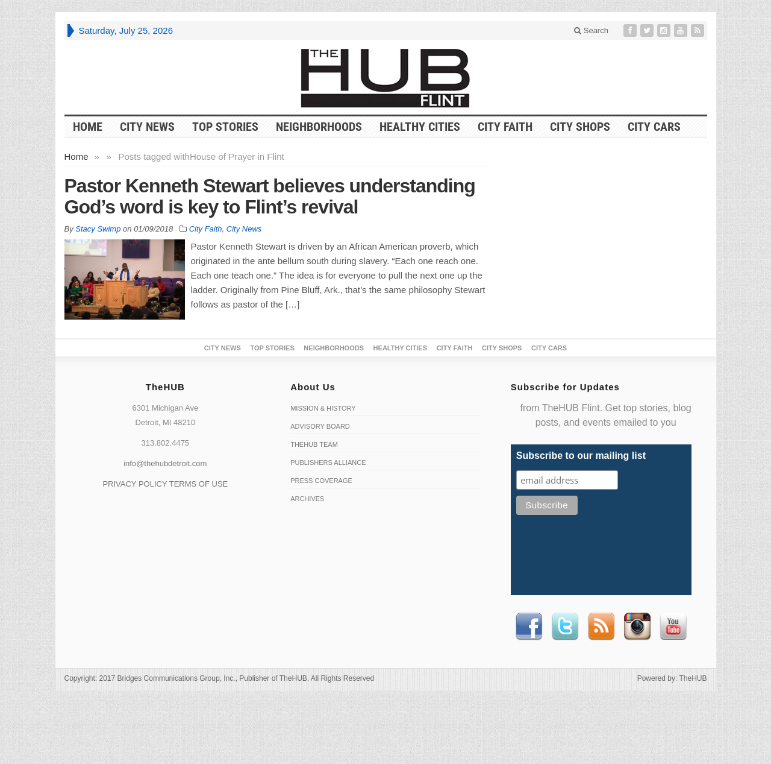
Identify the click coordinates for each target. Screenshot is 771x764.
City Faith (505, 126)
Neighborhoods (319, 126)
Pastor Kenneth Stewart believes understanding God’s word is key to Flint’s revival (269, 196)
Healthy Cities (419, 126)
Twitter (565, 626)
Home (76, 156)
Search (591, 30)
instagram (637, 626)
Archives (307, 498)
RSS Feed (601, 626)
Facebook (528, 626)
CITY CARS (654, 126)
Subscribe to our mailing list (581, 455)
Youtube (673, 626)
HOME (87, 126)
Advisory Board (320, 426)
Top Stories (225, 126)
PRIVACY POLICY (134, 483)
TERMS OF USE (198, 483)
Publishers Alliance (328, 462)
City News (147, 126)
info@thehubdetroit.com (165, 463)
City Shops (580, 126)
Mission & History (322, 408)
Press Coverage (321, 480)
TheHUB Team (314, 444)
